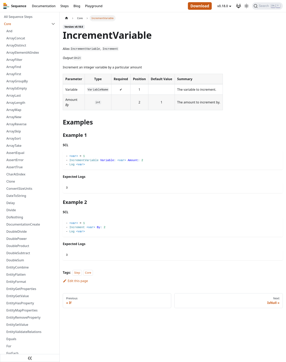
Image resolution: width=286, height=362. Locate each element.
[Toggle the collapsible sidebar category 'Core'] (53, 24)
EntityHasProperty (20, 303)
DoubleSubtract (18, 253)
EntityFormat (16, 281)
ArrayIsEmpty (16, 88)
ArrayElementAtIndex (22, 52)
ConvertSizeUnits (19, 188)
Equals (11, 339)
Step (77, 272)
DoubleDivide (16, 231)
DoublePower (16, 238)
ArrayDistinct (16, 45)
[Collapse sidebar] (30, 358)
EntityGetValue (17, 296)
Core (7, 24)
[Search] (267, 6)
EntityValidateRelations (23, 332)
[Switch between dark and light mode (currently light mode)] (246, 6)
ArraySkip (13, 131)
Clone (10, 181)
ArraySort (13, 138)
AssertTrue (14, 167)
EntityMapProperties (22, 310)
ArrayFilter (14, 59)
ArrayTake (13, 145)
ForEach (12, 353)
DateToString (16, 196)
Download (199, 6)
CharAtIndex (15, 174)
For (8, 346)
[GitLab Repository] (238, 6)
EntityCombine (17, 267)
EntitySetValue (17, 324)
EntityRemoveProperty (23, 317)
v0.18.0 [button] (222, 6)
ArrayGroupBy (17, 81)
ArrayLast (13, 95)
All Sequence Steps (18, 17)
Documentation (44, 6)
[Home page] (66, 18)
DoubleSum (15, 260)
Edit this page (75, 281)
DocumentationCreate (23, 224)
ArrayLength (15, 102)
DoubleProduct (17, 246)
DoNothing (14, 217)
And (9, 31)
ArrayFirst (13, 74)
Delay (10, 203)
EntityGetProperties (21, 289)
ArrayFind (13, 67)
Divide (11, 210)
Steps (64, 6)
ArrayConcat (15, 38)
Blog (76, 6)
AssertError (15, 160)
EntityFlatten (16, 274)
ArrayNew (13, 117)
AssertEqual (15, 153)
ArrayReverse (16, 124)
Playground (93, 6)
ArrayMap (13, 110)
